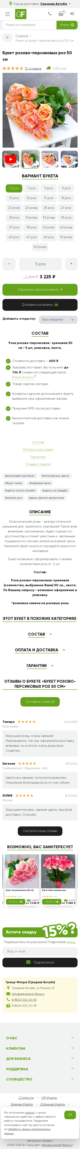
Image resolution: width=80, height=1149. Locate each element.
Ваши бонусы (24, 377)
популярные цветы (56, 475)
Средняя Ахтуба (55, 4)
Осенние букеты (52, 1104)
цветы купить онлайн (21, 490)
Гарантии (37, 457)
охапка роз (14, 498)
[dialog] (50, 14)
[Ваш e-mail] (40, 951)
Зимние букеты (21, 1104)
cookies (29, 1112)
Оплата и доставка (38, 449)
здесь (71, 942)
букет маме (14, 483)
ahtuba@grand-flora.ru (28, 994)
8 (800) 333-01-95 (24, 1000)
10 (19, 896)
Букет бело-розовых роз (54, 891)
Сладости (26, 1098)
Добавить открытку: (19, 319)
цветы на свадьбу (56, 490)
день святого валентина (47, 498)
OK (70, 1115)
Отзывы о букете (38, 464)
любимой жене (41, 483)
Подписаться (40, 962)
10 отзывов (33, 68)
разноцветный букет (21, 475)
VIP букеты (49, 1098)
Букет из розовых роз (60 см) (20, 891)
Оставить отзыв (40, 701)
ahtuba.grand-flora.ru (57, 1145)
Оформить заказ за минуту (40, 289)
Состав (38, 442)
